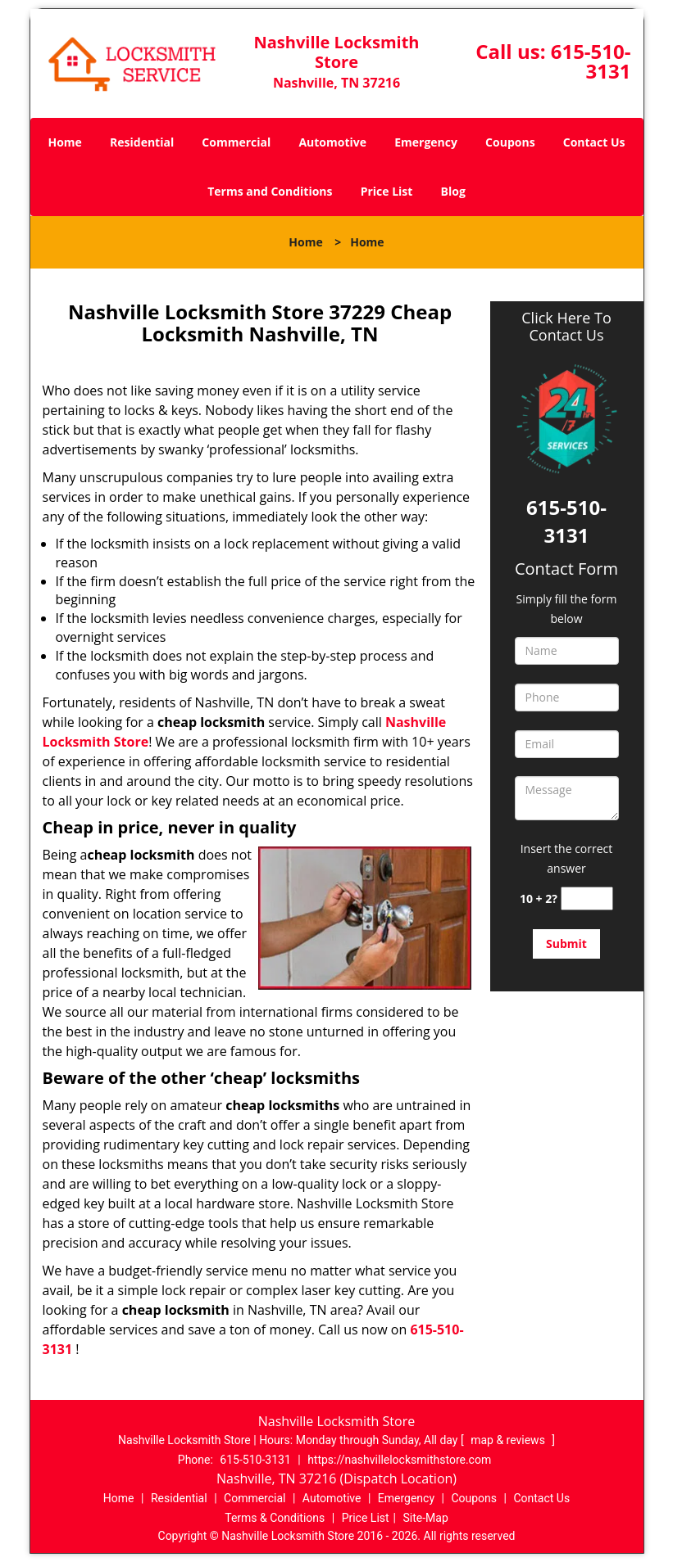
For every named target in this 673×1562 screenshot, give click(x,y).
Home (64, 142)
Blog (453, 191)
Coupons (509, 142)
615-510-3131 (591, 61)
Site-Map (425, 1517)
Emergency (425, 142)
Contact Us (594, 142)
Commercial (236, 142)
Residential (142, 142)
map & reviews (509, 1440)
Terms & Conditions (275, 1517)
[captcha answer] (587, 898)
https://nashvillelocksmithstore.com (399, 1459)
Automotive (332, 142)
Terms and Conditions (269, 191)
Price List (387, 191)
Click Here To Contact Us (566, 326)
